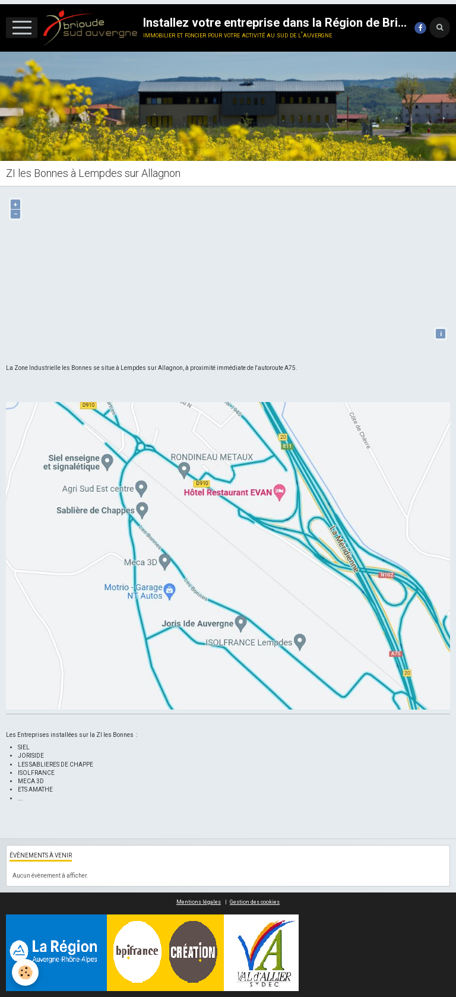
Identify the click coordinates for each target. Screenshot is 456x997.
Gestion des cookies (255, 902)
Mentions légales (198, 902)
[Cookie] (25, 972)
